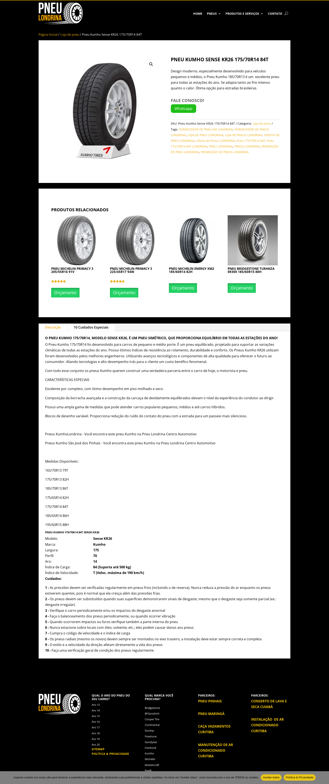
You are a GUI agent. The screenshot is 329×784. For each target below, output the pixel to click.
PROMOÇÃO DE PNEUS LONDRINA (225, 152)
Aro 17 (96, 727)
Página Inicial (48, 34)
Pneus (212, 14)
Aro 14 (96, 710)
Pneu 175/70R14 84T (251, 141)
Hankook (150, 748)
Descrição (53, 327)
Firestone (151, 736)
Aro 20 (96, 744)
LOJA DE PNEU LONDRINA (205, 135)
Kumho (66, 338)
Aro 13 (96, 705)
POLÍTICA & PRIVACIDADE (110, 754)
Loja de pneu (69, 34)
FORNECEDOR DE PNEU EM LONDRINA (206, 129)
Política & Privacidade (299, 777)
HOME (197, 14)
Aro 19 (96, 739)
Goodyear (151, 742)
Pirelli (148, 770)
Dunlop (149, 730)
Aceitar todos (271, 777)
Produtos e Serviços (242, 14)
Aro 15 (96, 716)
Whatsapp (183, 108)
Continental (152, 725)
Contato (275, 14)
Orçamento (66, 292)
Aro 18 (96, 733)
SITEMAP (98, 749)
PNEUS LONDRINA (247, 146)
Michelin (150, 759)
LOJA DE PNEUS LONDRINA (243, 135)
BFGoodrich (152, 713)
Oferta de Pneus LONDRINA (215, 141)
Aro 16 (96, 722)
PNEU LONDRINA (221, 146)
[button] (151, 64)
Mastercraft (152, 765)
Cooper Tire (152, 719)
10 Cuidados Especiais (91, 327)
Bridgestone (152, 708)
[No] (324, 777)
